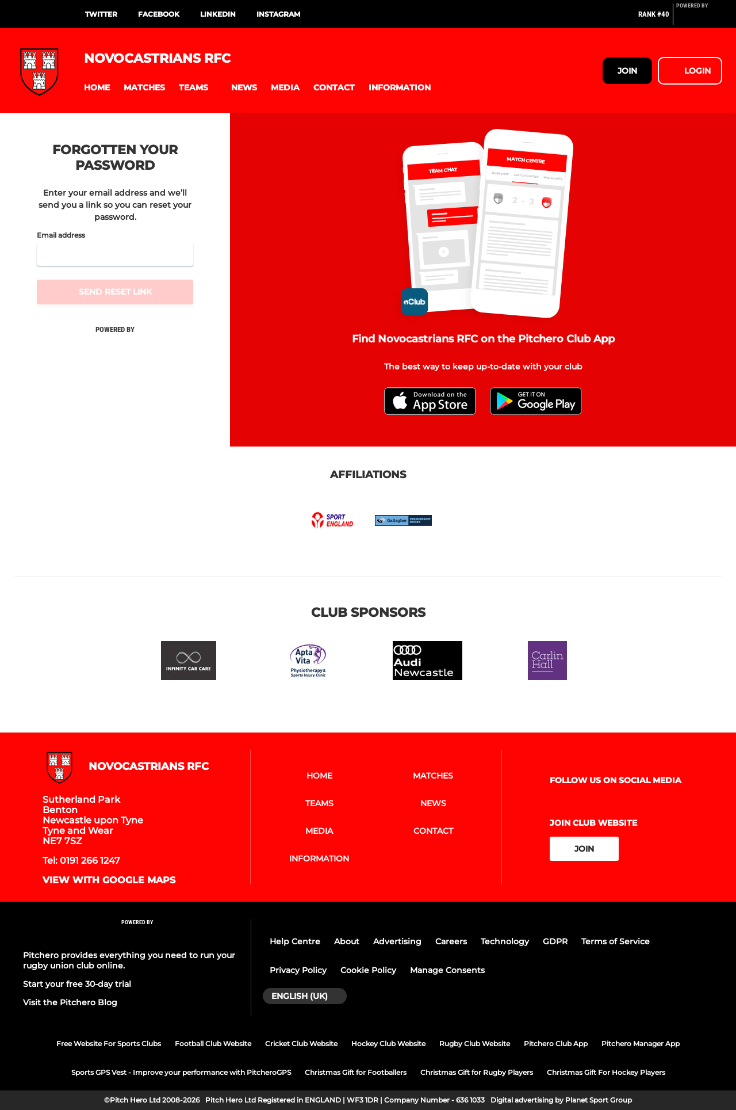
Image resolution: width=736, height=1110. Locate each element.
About (346, 941)
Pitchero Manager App (640, 1043)
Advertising (397, 941)
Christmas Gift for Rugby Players (476, 1072)
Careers (451, 941)
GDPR (555, 941)
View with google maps (109, 880)
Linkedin (218, 14)
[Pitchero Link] (699, 19)
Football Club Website (213, 1043)
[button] (97, 88)
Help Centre (295, 941)
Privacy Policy (298, 970)
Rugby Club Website (474, 1043)
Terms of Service (615, 941)
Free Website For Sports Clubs (108, 1043)
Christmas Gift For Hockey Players (606, 1072)
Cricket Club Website (301, 1043)
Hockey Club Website (388, 1043)
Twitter (101, 14)
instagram (278, 14)
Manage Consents (447, 970)
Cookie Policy (368, 970)
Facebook (158, 14)
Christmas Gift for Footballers (356, 1072)
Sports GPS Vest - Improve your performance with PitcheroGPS (181, 1072)
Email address (61, 235)
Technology (505, 941)
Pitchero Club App (556, 1043)
